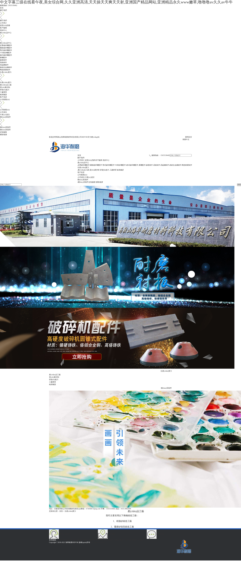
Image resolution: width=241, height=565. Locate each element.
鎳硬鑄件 (3, 60)
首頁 (1, 8)
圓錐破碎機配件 (6, 48)
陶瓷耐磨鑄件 (5, 70)
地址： (51, 509)
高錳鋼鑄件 (4, 65)
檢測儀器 (3, 95)
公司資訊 (3, 112)
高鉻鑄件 (3, 62)
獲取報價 (3, 135)
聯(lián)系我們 (120, 119)
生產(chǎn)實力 (120, 74)
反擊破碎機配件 (6, 45)
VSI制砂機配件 (5, 53)
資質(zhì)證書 (5, 25)
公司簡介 (3, 23)
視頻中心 (3, 30)
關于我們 (120, 12)
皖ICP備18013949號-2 (98, 542)
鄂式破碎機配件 (6, 50)
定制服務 (3, 132)
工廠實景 (3, 92)
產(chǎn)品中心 (120, 35)
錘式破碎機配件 (6, 55)
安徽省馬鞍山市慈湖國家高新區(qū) (67, 509)
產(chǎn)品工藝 (5, 85)
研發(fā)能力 (4, 90)
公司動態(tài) (120, 101)
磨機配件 (3, 57)
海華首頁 (61, 540)
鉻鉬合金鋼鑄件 (6, 67)
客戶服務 (3, 28)
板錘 (75, 540)
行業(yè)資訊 (5, 115)
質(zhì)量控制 (5, 87)
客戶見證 (3, 97)
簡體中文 (186, 139)
